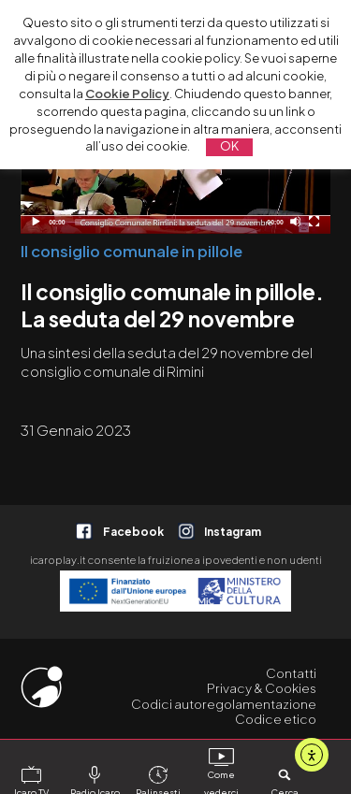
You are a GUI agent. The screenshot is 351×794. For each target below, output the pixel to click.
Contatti (291, 673)
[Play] (35, 221)
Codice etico (275, 719)
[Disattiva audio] (295, 221)
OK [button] (229, 145)
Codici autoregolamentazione (223, 704)
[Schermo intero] (314, 221)
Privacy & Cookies (261, 688)
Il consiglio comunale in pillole (131, 251)
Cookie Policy (127, 93)
